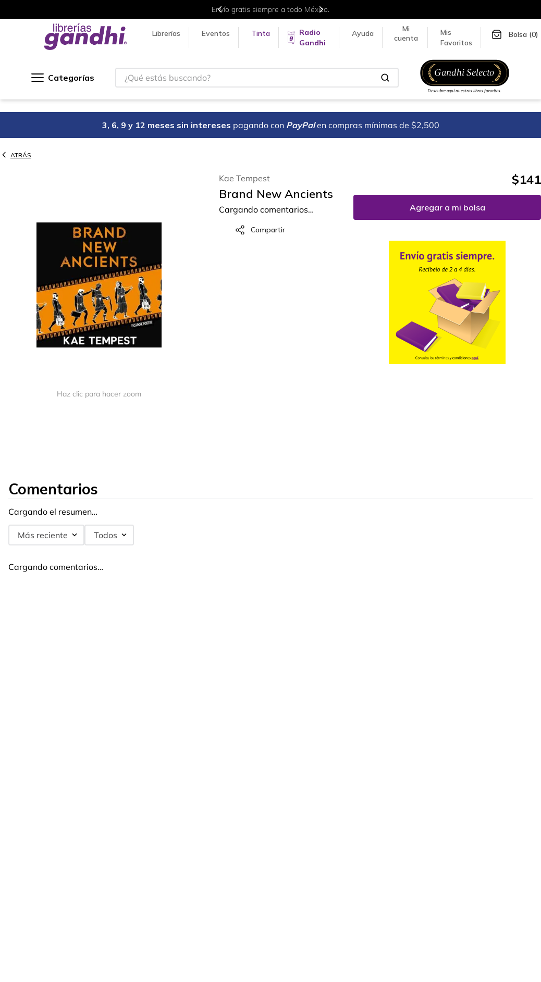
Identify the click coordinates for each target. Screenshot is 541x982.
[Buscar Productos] (385, 77)
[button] (99, 285)
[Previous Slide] (220, 9)
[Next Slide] (321, 9)
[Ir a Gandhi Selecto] (465, 94)
